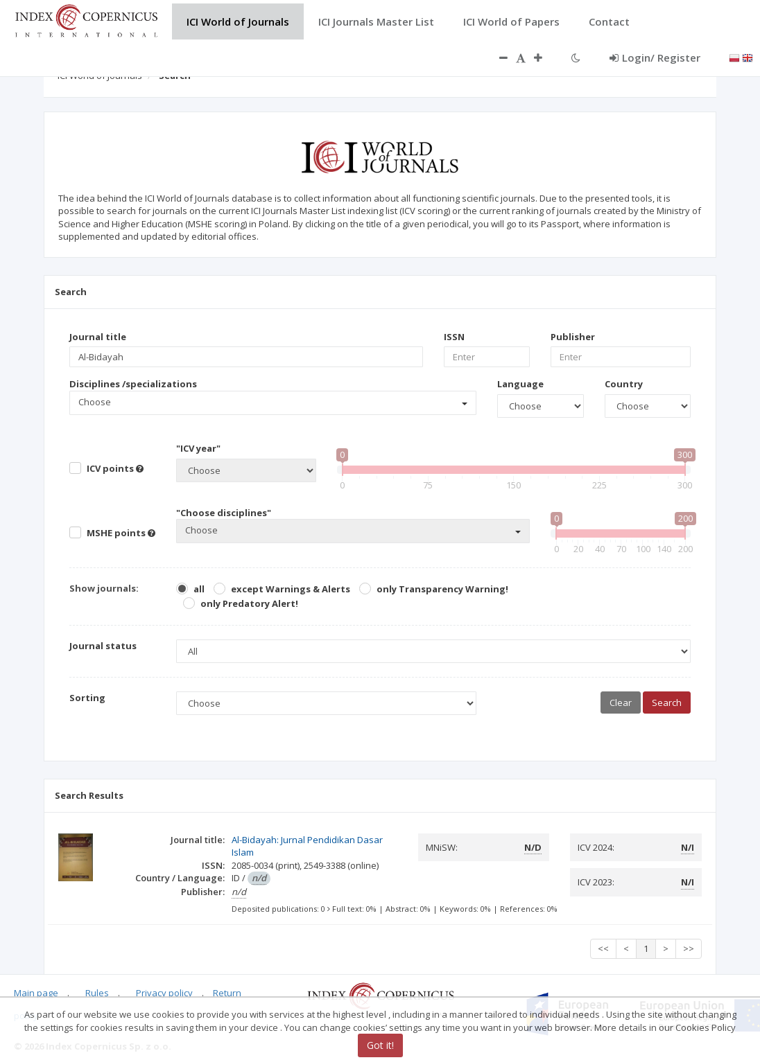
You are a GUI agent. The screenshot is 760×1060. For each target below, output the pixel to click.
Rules (97, 993)
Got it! (380, 1045)
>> (688, 948)
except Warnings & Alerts (290, 589)
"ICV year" (198, 448)
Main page (36, 993)
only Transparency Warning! (442, 589)
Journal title (97, 336)
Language (520, 384)
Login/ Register (655, 57)
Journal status (103, 645)
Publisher (573, 336)
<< (603, 948)
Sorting (87, 697)
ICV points (115, 468)
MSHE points (121, 533)
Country (624, 384)
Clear (621, 702)
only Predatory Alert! (249, 603)
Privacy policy (164, 993)
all (199, 589)
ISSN (454, 336)
